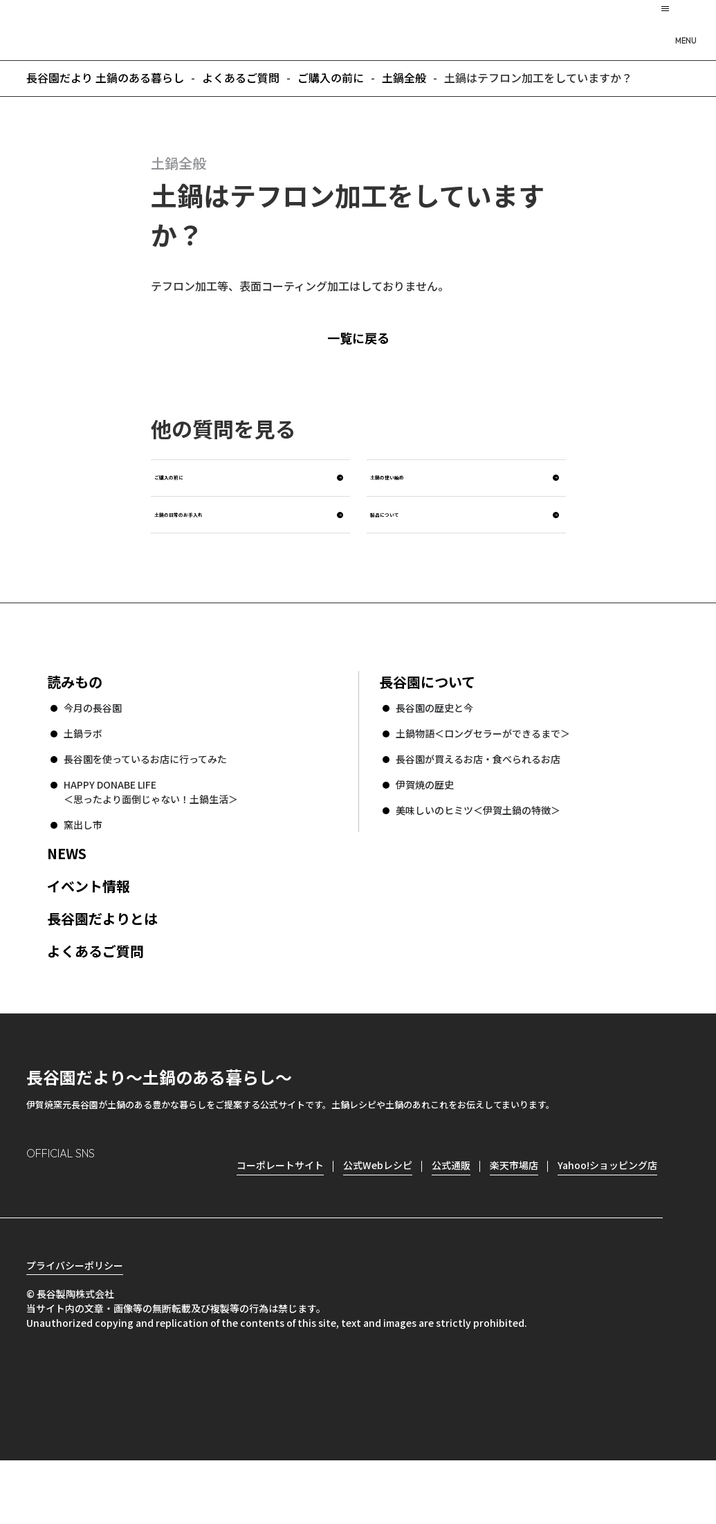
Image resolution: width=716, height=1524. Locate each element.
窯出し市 (83, 864)
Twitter (116, 1227)
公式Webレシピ (377, 1204)
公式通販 (451, 1204)
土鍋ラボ (83, 773)
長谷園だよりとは (102, 958)
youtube (155, 1227)
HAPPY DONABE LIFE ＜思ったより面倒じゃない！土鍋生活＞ (151, 831)
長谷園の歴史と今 (434, 747)
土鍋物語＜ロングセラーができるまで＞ (483, 773)
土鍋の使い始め (422, 492)
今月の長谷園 (93, 747)
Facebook (76, 1227)
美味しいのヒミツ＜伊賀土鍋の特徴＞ (478, 849)
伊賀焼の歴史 (425, 824)
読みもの (74, 721)
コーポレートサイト (280, 1204)
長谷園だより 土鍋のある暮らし (358, 28)
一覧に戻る (380, 338)
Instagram (37, 1227)
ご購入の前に (199, 492)
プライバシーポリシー (74, 1329)
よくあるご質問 (95, 990)
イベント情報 (88, 925)
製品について (415, 545)
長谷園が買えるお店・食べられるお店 (478, 798)
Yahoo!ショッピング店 (607, 1204)
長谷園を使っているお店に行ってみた (145, 798)
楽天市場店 (514, 1204)
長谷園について (427, 721)
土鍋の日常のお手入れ (227, 545)
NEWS (66, 893)
